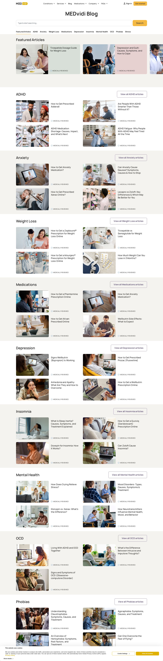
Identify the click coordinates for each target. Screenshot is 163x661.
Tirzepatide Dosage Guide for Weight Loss (63, 49)
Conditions (49, 3)
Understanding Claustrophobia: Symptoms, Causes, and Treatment (63, 615)
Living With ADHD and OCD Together (64, 549)
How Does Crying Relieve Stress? (64, 486)
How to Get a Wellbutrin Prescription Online (130, 383)
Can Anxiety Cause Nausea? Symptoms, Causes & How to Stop (129, 170)
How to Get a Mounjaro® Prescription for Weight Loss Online (63, 258)
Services (61, 3)
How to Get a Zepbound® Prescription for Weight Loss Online (64, 233)
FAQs (104, 3)
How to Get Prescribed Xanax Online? (62, 193)
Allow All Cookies (147, 653)
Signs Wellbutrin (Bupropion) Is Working (63, 359)
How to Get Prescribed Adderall (62, 105)
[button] (136, 80)
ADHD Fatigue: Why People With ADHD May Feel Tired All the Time (131, 131)
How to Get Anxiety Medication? (61, 168)
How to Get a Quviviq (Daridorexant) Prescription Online (128, 423)
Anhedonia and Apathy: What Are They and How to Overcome (64, 385)
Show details (8, 658)
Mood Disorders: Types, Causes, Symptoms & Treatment (130, 487)
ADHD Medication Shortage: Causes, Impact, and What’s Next (64, 131)
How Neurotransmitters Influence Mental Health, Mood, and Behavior (130, 512)
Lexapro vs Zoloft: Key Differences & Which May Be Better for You (130, 194)
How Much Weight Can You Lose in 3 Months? (131, 257)
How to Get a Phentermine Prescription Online (64, 295)
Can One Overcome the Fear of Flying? (130, 637)
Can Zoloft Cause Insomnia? (127, 447)
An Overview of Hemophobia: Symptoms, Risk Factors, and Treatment (64, 640)
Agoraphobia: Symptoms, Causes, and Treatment (131, 613)
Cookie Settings (124, 653)
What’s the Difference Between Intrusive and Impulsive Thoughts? (129, 550)
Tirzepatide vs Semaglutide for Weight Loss (130, 233)
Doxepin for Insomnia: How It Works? (64, 447)
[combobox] (74, 23)
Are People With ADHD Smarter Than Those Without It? (129, 106)
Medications (80, 3)
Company (94, 3)
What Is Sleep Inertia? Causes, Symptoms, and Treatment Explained (63, 423)
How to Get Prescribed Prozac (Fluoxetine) (129, 359)
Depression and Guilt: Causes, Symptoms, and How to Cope (129, 50)
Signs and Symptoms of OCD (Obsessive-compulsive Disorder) (63, 575)
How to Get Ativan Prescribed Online (60, 320)
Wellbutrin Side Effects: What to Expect (130, 320)
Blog (70, 3)
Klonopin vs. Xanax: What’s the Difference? (64, 510)
